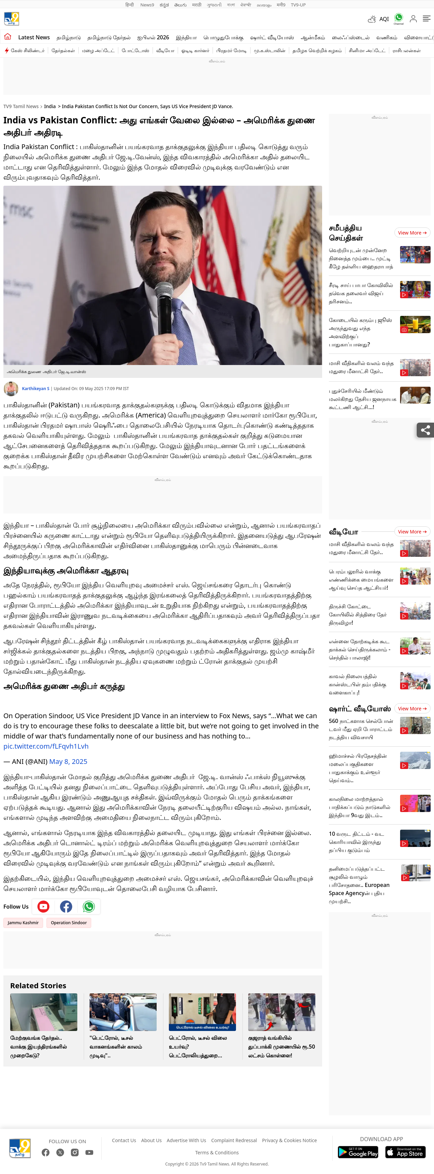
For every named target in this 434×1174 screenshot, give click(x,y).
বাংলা (231, 5)
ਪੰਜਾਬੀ (245, 5)
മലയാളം (264, 5)
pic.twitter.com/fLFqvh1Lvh (46, 746)
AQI (384, 19)
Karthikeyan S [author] (36, 388)
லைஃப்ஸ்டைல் (351, 37)
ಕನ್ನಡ (164, 5)
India (50, 106)
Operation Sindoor (69, 923)
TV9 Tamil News (21, 106)
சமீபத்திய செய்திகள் (346, 232)
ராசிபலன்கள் (407, 50)
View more (412, 232)
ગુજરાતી (214, 5)
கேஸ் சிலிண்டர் (27, 50)
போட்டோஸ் (135, 50)
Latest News (34, 37)
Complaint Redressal (234, 1140)
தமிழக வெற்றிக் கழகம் (317, 50)
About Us (151, 1140)
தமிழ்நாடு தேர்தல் (109, 37)
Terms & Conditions (217, 1152)
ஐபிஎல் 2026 (153, 37)
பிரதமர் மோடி (231, 50)
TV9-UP (298, 5)
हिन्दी (130, 5)
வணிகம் (386, 37)
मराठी (196, 5)
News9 (147, 5)
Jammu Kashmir (23, 923)
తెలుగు (180, 5)
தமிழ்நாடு (69, 37)
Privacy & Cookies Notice (289, 1140)
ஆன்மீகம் (313, 37)
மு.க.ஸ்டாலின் (270, 50)
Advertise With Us (186, 1140)
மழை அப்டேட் (98, 50)
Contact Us (124, 1140)
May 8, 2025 (68, 761)
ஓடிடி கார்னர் (195, 50)
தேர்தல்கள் (63, 50)
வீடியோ (165, 50)
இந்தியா (186, 37)
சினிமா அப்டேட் (367, 50)
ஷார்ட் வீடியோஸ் (272, 37)
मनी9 (281, 5)
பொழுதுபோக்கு (223, 37)
